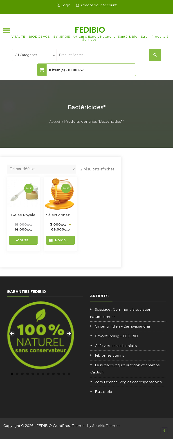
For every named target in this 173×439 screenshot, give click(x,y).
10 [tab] (58, 374)
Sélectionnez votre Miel (60, 215)
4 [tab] (27, 374)
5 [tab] (32, 374)
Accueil (55, 122)
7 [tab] (43, 374)
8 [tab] (48, 374)
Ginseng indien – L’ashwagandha (122, 326)
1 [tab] (12, 374)
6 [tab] (38, 374)
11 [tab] (64, 374)
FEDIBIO (90, 30)
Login (66, 5)
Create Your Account (99, 5)
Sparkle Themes (106, 425)
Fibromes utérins (109, 355)
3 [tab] (22, 374)
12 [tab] (69, 374)
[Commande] (41, 169)
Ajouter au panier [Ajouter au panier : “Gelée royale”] (27, 240)
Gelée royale (23, 215)
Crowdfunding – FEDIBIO (116, 336)
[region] (40, 335)
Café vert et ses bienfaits (116, 346)
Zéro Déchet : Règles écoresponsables (128, 382)
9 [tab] (53, 374)
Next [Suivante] (68, 334)
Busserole (103, 391)
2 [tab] (17, 374)
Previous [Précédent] (12, 334)
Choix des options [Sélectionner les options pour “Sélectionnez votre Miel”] (64, 240)
